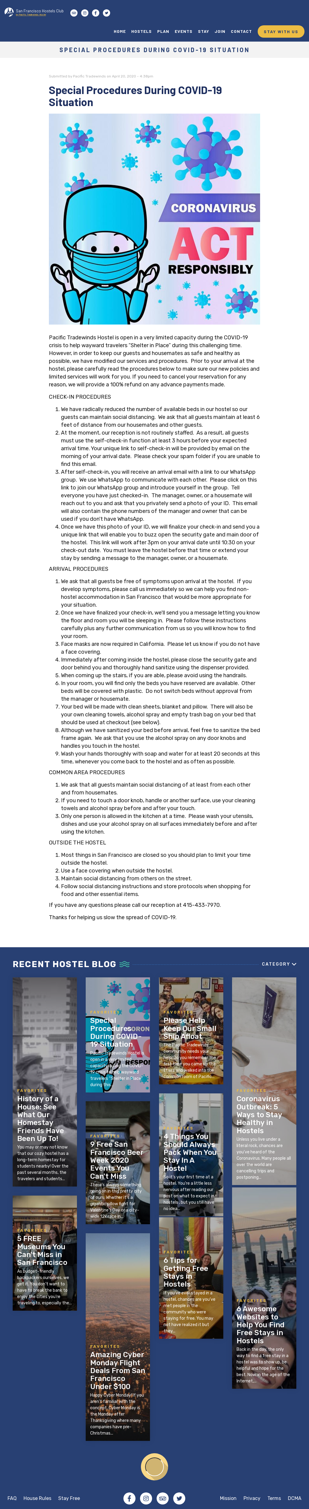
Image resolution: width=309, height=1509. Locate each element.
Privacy (252, 1498)
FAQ (12, 1498)
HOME (120, 31)
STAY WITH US (281, 31)
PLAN (163, 31)
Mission (228, 1498)
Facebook (129, 1498)
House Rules (37, 1498)
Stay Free (69, 1498)
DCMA (294, 1498)
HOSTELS (141, 31)
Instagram (146, 1498)
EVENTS (184, 31)
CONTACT (241, 31)
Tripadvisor (163, 1498)
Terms (274, 1498)
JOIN (220, 31)
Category (276, 964)
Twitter (179, 1498)
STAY (203, 31)
